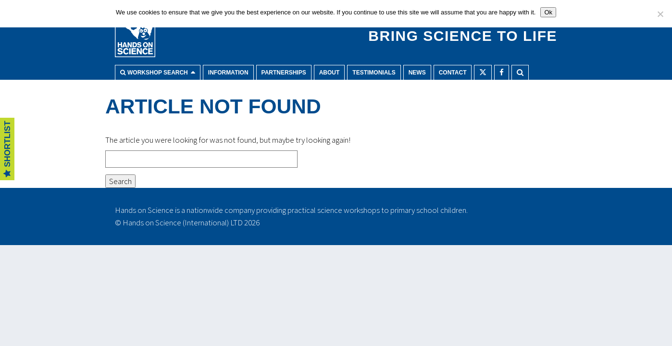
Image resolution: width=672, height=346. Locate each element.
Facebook (501, 72)
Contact (453, 72)
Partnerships (283, 72)
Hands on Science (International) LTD (183, 222)
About (329, 72)
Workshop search (157, 72)
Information (228, 72)
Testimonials (373, 72)
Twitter (483, 72)
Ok (548, 12)
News (417, 72)
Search (520, 72)
